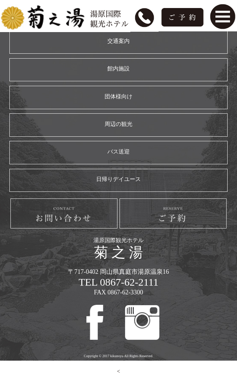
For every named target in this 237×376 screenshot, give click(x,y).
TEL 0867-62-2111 (118, 282)
